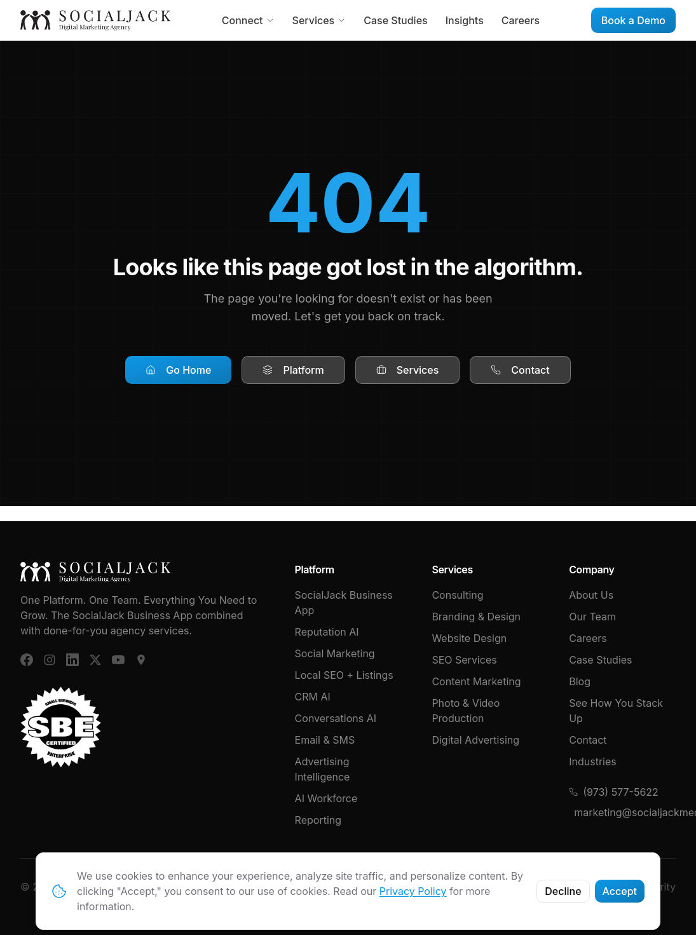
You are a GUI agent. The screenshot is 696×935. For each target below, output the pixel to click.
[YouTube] (118, 659)
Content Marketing (476, 681)
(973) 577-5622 (613, 792)
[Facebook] (26, 659)
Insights (465, 20)
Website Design (469, 638)
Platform (293, 370)
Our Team (592, 616)
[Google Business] (141, 659)
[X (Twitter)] (95, 659)
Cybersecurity (642, 886)
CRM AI (313, 696)
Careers (521, 20)
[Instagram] (49, 659)
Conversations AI (335, 718)
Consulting (457, 595)
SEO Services (464, 659)
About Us (591, 595)
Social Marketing (335, 653)
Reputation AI (327, 631)
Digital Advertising (475, 740)
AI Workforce (326, 798)
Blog (579, 681)
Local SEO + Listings (344, 675)
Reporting (318, 820)
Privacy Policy (563, 886)
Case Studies (395, 20)
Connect (248, 20)
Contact (520, 370)
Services (319, 20)
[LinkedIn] (72, 659)
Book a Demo (633, 20)
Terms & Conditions (473, 886)
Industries (593, 761)
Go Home (178, 370)
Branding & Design (476, 616)
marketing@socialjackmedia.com (625, 812)
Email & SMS (325, 740)
